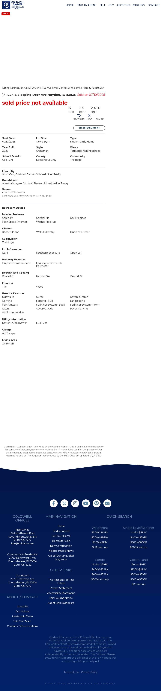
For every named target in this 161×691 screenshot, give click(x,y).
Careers (139, 5)
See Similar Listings (89, 128)
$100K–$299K (139, 569)
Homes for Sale (61, 540)
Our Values (22, 611)
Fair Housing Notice (61, 598)
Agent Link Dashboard (61, 603)
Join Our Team (22, 621)
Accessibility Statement (61, 593)
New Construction (61, 545)
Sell (102, 5)
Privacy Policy (89, 672)
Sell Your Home (61, 536)
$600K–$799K (100, 574)
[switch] (78, 118)
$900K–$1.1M (99, 542)
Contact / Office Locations (22, 626)
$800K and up (100, 579)
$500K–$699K (100, 532)
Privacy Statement (61, 588)
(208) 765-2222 (22, 540)
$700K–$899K (100, 537)
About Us (123, 5)
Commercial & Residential (22, 554)
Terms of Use (71, 672)
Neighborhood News (61, 550)
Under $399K (100, 564)
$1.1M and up (100, 547)
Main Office (22, 529)
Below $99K (138, 564)
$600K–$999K (138, 579)
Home (70, 5)
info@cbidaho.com (22, 543)
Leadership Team (22, 616)
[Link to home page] (13, 5)
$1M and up (139, 584)
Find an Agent (87, 5)
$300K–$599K (138, 574)
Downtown (22, 575)
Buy (111, 5)
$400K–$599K (100, 569)
